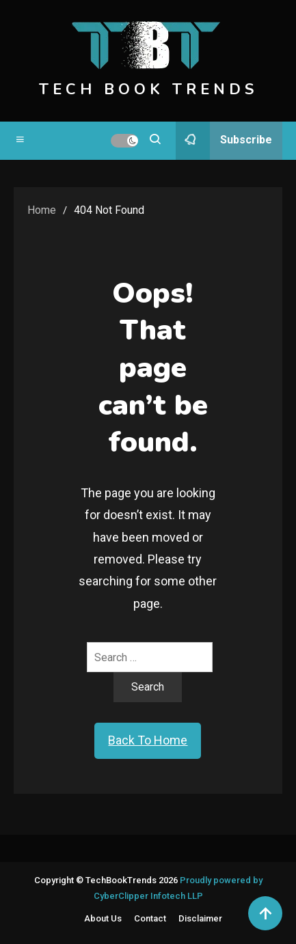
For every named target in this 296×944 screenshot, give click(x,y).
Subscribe (224, 141)
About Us (103, 918)
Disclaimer (200, 918)
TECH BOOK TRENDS (148, 89)
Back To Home (147, 740)
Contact (150, 918)
